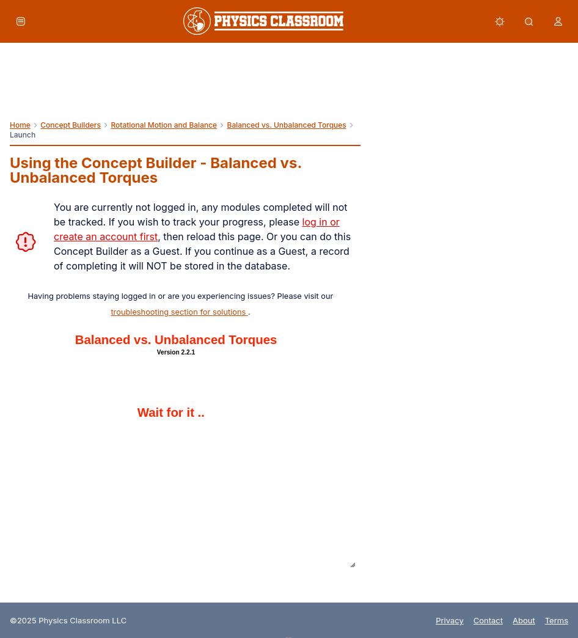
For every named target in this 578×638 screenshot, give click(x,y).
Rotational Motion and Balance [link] (164, 125)
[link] (263, 21)
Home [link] (20, 125)
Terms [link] (556, 620)
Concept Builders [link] (70, 125)
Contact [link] (488, 620)
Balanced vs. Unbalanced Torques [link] (286, 125)
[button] (21, 21)
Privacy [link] (450, 620)
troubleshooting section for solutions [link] (179, 312)
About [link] (524, 620)
